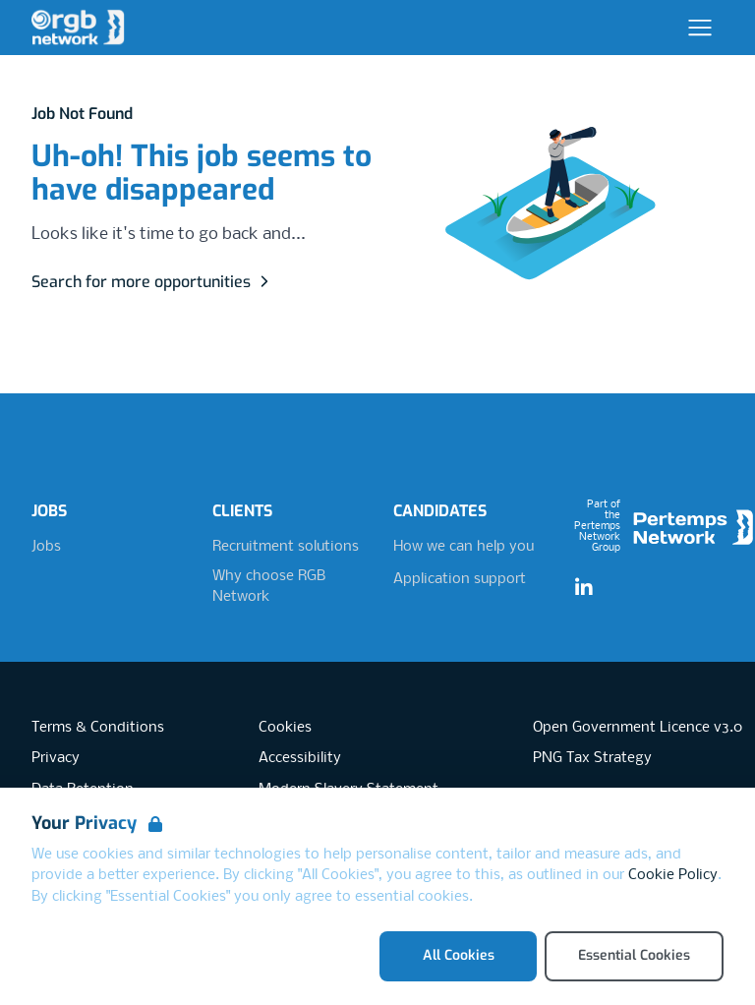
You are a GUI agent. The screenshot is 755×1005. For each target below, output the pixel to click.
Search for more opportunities (152, 281)
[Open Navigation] (700, 27)
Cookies (285, 728)
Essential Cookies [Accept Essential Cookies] (634, 955)
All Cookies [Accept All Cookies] (458, 955)
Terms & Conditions (97, 728)
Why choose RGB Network (268, 587)
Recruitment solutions (285, 547)
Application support (459, 579)
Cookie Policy (673, 875)
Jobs (46, 547)
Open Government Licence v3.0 (637, 728)
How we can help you (463, 547)
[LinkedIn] (584, 588)
